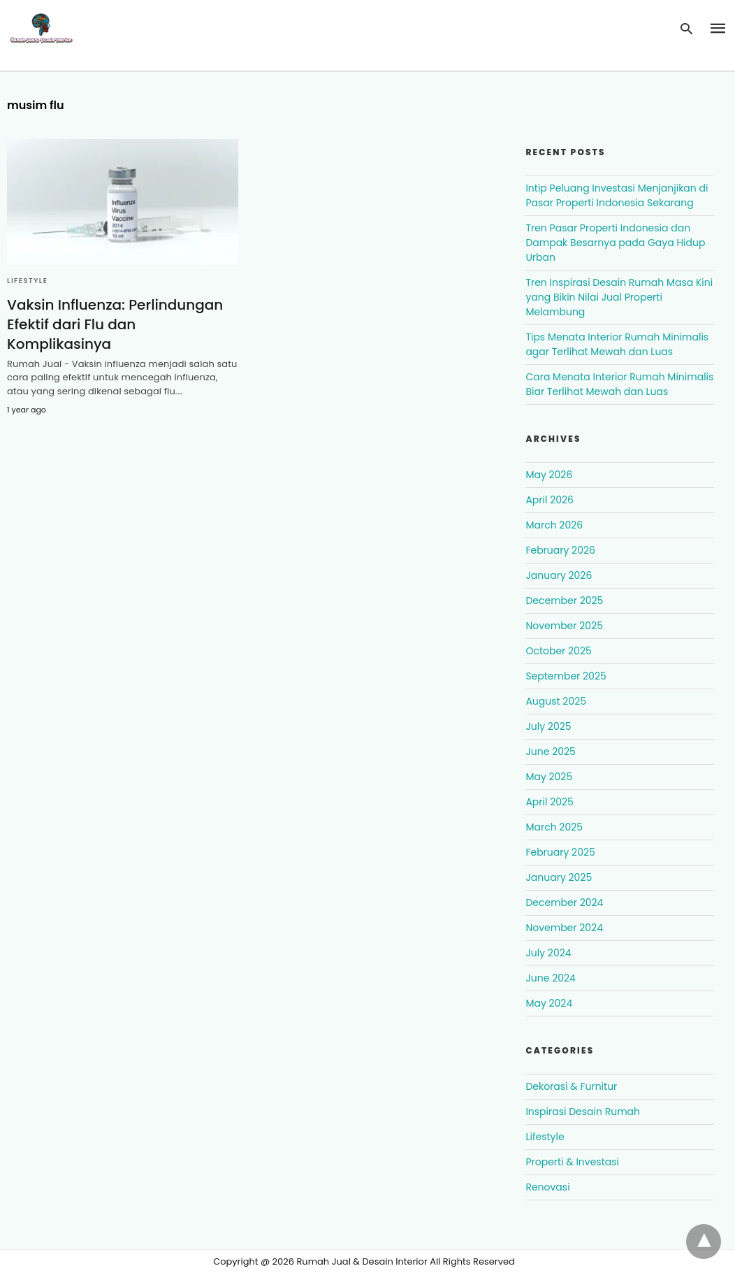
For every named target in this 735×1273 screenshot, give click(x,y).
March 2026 (554, 525)
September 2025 (565, 676)
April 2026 (549, 500)
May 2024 (548, 1003)
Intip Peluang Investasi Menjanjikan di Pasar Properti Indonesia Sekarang (616, 195)
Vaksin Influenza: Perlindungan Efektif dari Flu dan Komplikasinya (115, 324)
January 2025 (558, 877)
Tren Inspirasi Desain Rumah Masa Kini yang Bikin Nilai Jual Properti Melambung (619, 297)
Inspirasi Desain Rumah (582, 1112)
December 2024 (564, 902)
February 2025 (560, 852)
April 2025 (549, 802)
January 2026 (558, 575)
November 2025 (564, 626)
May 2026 (548, 475)
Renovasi (547, 1187)
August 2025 (555, 701)
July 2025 (548, 726)
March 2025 (554, 827)
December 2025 (564, 600)
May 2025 (548, 777)
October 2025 (558, 651)
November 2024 (564, 928)
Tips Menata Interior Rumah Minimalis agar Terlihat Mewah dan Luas (616, 344)
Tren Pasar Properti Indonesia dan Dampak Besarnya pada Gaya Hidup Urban (615, 242)
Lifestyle (27, 280)
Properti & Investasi (572, 1162)
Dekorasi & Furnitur (571, 1086)
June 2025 (550, 751)
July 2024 (548, 953)
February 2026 (560, 550)
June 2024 (550, 978)
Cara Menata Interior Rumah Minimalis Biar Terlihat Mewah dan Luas (619, 384)
